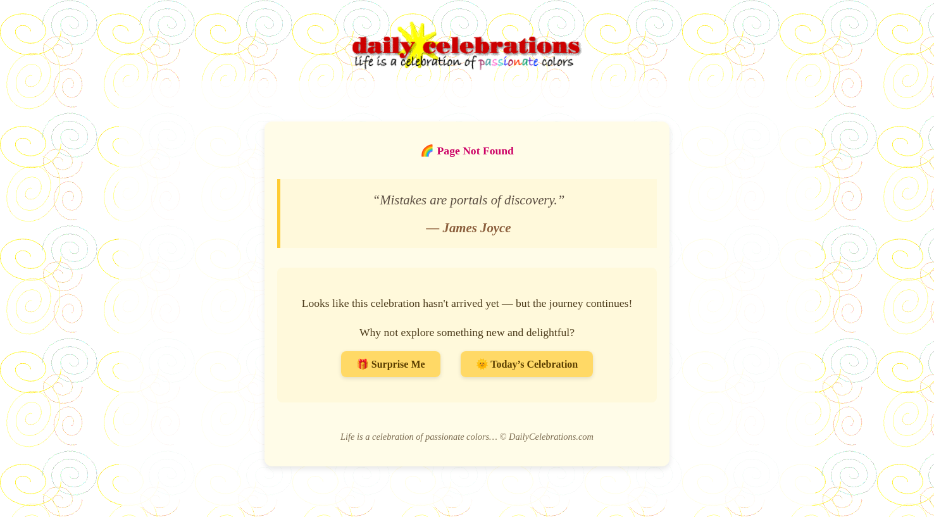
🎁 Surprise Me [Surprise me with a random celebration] (390, 364)
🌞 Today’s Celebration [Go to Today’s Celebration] (527, 364)
